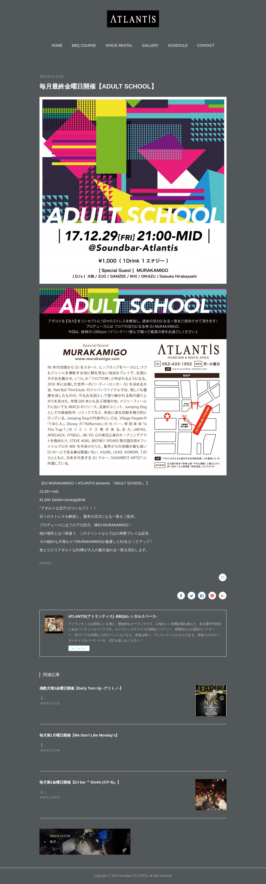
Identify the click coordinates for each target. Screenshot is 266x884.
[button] (56, 45)
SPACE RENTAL (119, 45)
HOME (56, 45)
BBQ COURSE (84, 45)
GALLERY (150, 45)
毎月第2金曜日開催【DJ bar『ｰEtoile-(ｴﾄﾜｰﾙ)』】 (80, 782)
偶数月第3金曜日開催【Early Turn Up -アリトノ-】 (81, 688)
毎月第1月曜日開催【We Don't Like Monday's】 (79, 735)
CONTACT (206, 45)
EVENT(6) (45, 563)
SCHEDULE (178, 45)
